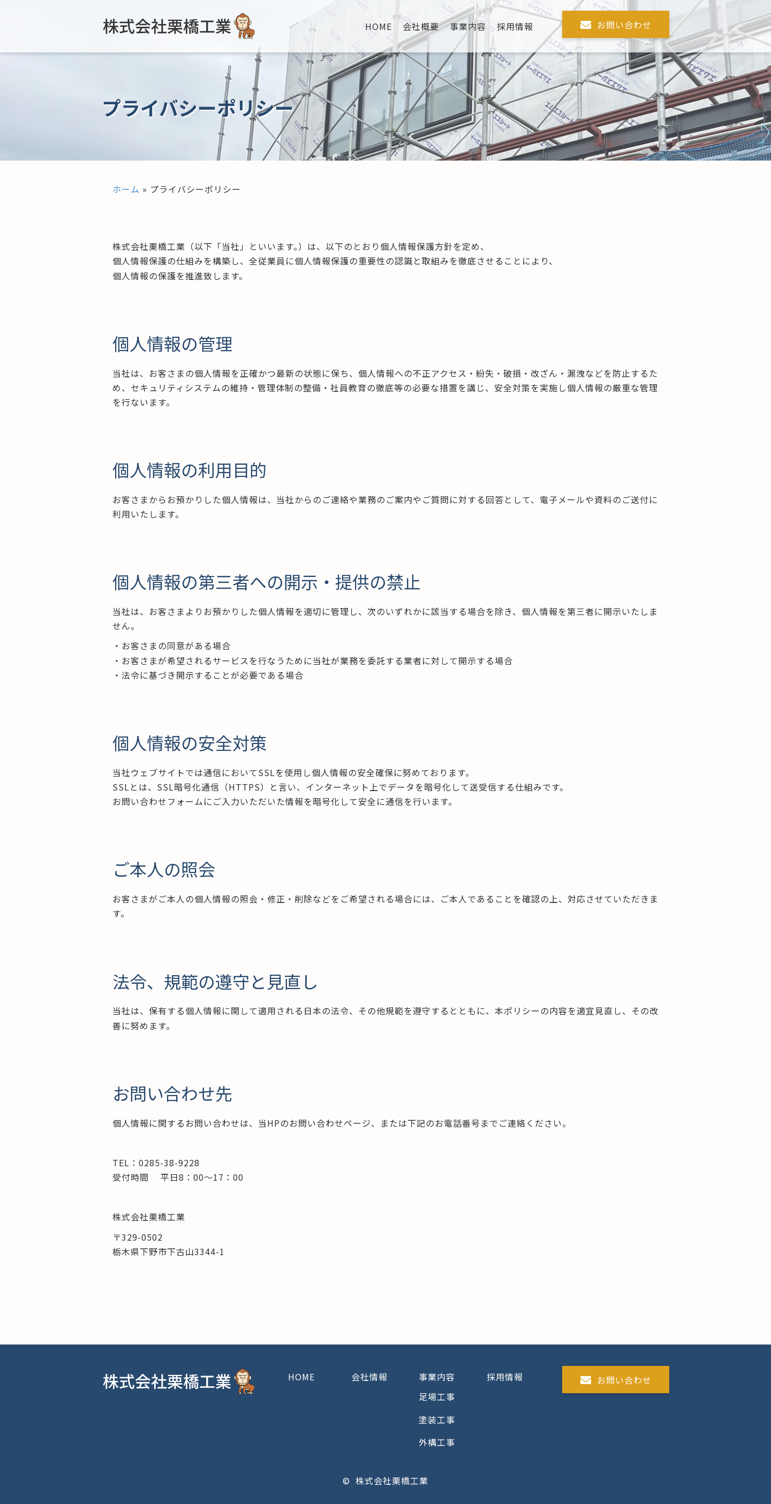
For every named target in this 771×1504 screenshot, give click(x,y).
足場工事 (437, 1396)
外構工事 (437, 1441)
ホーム (126, 189)
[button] (615, 24)
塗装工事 (437, 1419)
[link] (378, 26)
